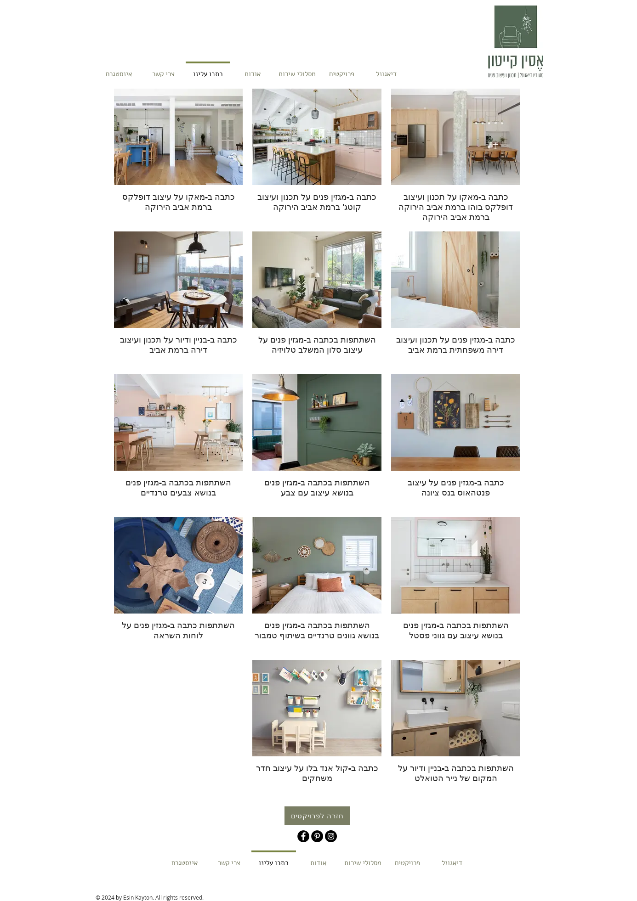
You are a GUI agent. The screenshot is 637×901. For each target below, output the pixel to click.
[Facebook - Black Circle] (303, 836)
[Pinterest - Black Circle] (317, 836)
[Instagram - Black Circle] (331, 836)
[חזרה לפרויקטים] (317, 815)
